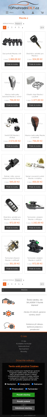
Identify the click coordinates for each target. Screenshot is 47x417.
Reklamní (37, 384)
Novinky (24, 351)
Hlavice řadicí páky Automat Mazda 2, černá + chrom (12, 97)
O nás (23, 341)
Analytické (24, 384)
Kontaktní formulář (23, 344)
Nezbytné (10, 384)
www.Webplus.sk (29, 415)
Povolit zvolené (23, 401)
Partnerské (31, 389)
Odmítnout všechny (23, 408)
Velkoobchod (23, 346)
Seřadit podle (8, 23)
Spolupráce (24, 349)
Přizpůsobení (16, 389)
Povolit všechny (23, 395)
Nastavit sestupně (24, 23)
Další (22, 27)
